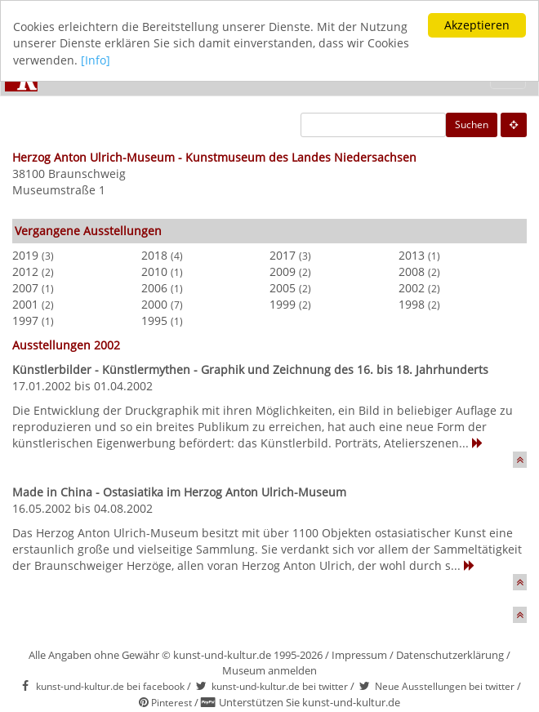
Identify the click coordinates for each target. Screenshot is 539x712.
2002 (412, 288)
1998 (412, 304)
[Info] (95, 60)
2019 (25, 255)
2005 (283, 288)
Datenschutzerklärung (450, 654)
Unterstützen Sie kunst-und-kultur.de (309, 702)
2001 (25, 304)
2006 (154, 288)
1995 (154, 320)
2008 (412, 271)
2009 (283, 271)
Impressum (359, 654)
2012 (25, 271)
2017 (283, 255)
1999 (283, 304)
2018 (154, 255)
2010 (154, 271)
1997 (25, 320)
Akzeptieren (477, 25)
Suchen (471, 124)
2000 (154, 304)
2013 (412, 255)
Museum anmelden (269, 670)
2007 (25, 288)
